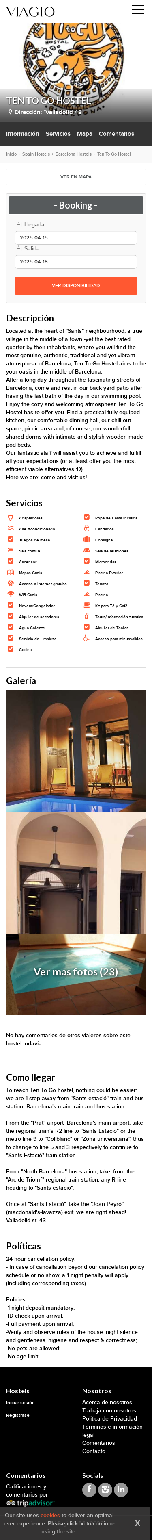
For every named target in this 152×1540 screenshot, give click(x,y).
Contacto (93, 1451)
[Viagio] (30, 11)
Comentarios (116, 134)
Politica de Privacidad (109, 1418)
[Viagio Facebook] (89, 1490)
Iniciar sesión (20, 1403)
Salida (27, 248)
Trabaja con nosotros (109, 1410)
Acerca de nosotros (107, 1402)
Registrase (18, 1415)
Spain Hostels (36, 154)
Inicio (11, 154)
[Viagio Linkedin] (121, 1490)
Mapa (84, 134)
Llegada (30, 224)
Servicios (58, 134)
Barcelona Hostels (74, 154)
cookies (50, 1515)
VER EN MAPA (76, 177)
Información (22, 134)
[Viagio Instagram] (105, 1490)
